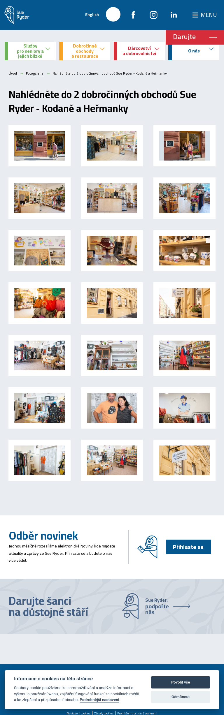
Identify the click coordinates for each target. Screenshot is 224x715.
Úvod (13, 73)
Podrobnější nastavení (99, 699)
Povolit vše (180, 682)
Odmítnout (181, 697)
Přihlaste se (188, 546)
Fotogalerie (34, 73)
